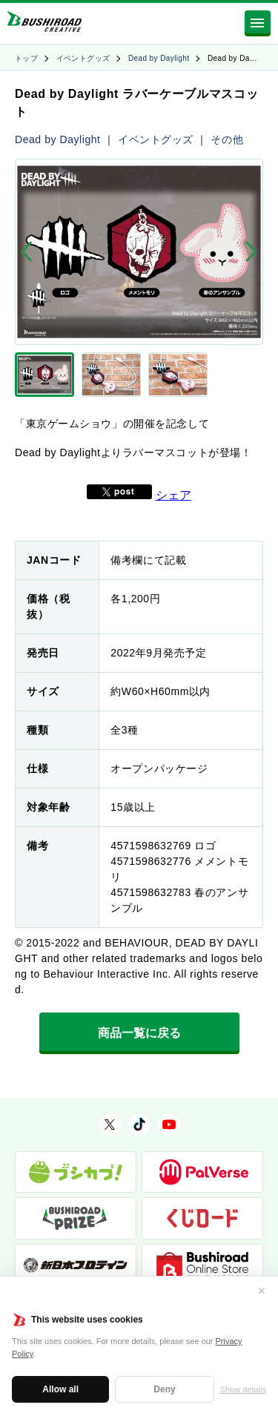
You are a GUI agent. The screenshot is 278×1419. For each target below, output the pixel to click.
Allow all (60, 1389)
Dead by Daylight (159, 58)
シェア (173, 495)
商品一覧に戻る (139, 1033)
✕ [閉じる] (261, 1291)
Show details (243, 1389)
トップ (26, 58)
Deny (164, 1389)
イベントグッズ (83, 58)
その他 (227, 139)
